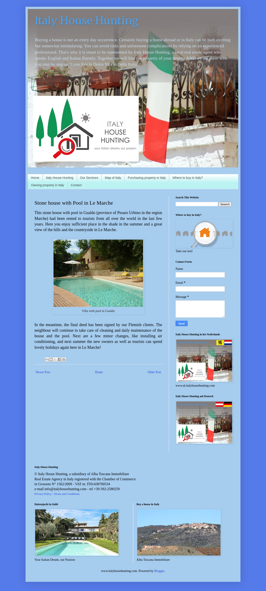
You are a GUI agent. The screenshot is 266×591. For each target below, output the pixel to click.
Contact (76, 185)
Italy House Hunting (86, 20)
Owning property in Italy (47, 185)
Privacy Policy (42, 494)
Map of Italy (113, 178)
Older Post (154, 372)
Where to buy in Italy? (187, 178)
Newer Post (43, 372)
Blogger (159, 571)
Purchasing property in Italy (147, 178)
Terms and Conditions (67, 494)
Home (35, 178)
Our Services (89, 178)
